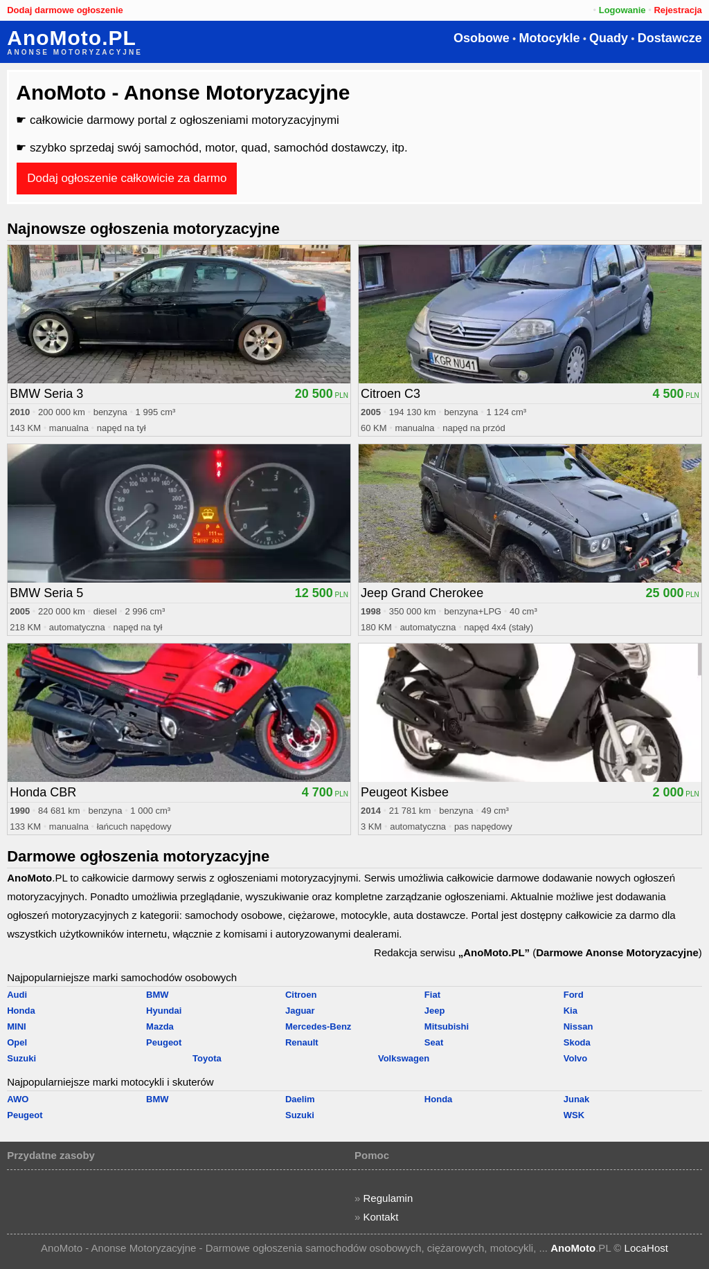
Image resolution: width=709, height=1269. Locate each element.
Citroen (301, 994)
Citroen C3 (390, 394)
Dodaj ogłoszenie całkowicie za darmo (126, 178)
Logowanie (622, 10)
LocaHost (646, 1248)
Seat (433, 1042)
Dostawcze (670, 38)
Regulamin (388, 1198)
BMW (157, 994)
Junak (577, 1099)
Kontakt (381, 1217)
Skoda (577, 1042)
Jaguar (300, 1010)
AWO (17, 1099)
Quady (608, 38)
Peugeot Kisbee (405, 792)
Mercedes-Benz (318, 1026)
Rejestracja (677, 10)
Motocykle (549, 38)
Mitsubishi (446, 1026)
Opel (17, 1042)
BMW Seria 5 (46, 593)
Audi (17, 994)
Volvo (575, 1058)
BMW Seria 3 (46, 394)
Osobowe (482, 38)
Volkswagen (403, 1058)
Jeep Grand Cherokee (422, 593)
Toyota (207, 1058)
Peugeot (163, 1042)
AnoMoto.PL (71, 38)
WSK (574, 1115)
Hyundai (163, 1010)
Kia (570, 1010)
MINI (16, 1026)
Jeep (434, 1010)
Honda (21, 1010)
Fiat (432, 994)
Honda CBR (43, 792)
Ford (574, 994)
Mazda (160, 1026)
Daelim (300, 1099)
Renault (301, 1042)
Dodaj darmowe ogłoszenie (65, 10)
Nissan (578, 1026)
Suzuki (21, 1058)
